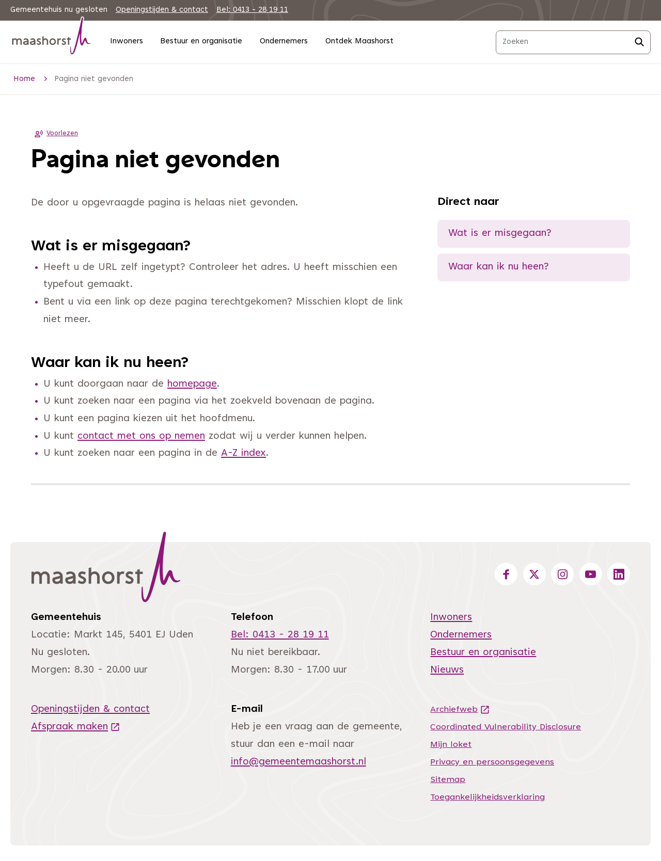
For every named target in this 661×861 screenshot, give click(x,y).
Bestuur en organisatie (201, 41)
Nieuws (447, 670)
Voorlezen (54, 133)
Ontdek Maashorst (359, 41)
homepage (192, 384)
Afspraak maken (75, 727)
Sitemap (447, 780)
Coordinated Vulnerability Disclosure (505, 727)
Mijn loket (450, 745)
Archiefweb (460, 710)
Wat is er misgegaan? (500, 233)
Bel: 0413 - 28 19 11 (252, 10)
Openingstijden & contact (162, 10)
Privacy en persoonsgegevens (492, 762)
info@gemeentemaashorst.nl (298, 762)
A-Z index (243, 453)
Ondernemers (284, 41)
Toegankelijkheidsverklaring (487, 797)
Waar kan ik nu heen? (498, 267)
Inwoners (126, 41)
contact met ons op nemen (141, 436)
